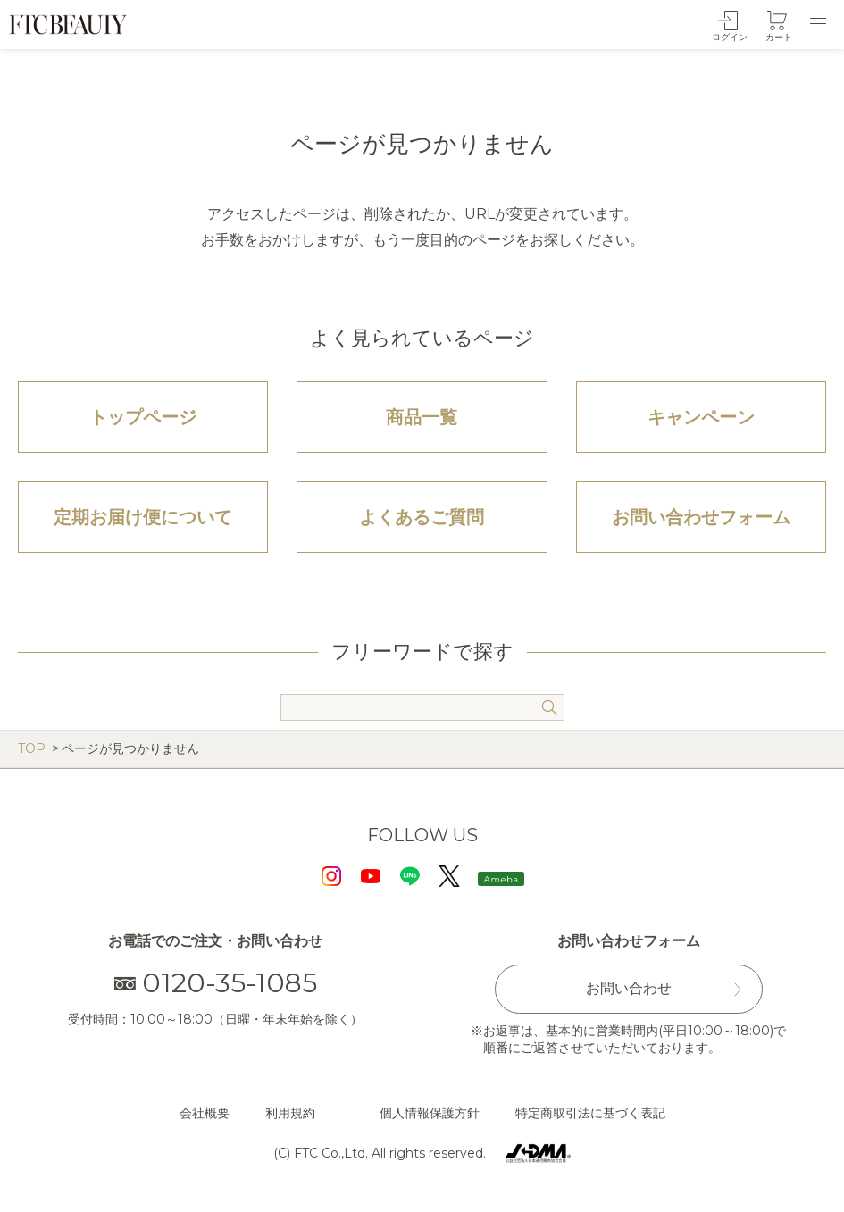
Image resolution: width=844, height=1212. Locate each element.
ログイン (730, 37)
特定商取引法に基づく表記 (590, 1113)
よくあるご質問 (421, 517)
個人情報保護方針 (430, 1113)
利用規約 (290, 1113)
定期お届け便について (143, 517)
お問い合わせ (629, 988)
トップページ (142, 417)
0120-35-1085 (215, 982)
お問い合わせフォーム (701, 517)
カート (778, 37)
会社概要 (205, 1113)
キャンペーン (701, 417)
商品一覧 (421, 417)
